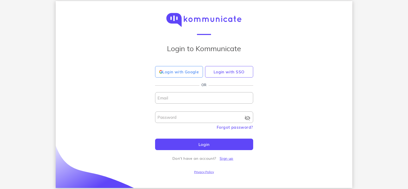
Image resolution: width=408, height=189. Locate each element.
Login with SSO (229, 71)
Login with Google (179, 71)
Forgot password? (235, 127)
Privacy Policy (204, 172)
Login (204, 144)
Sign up (226, 158)
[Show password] (247, 118)
